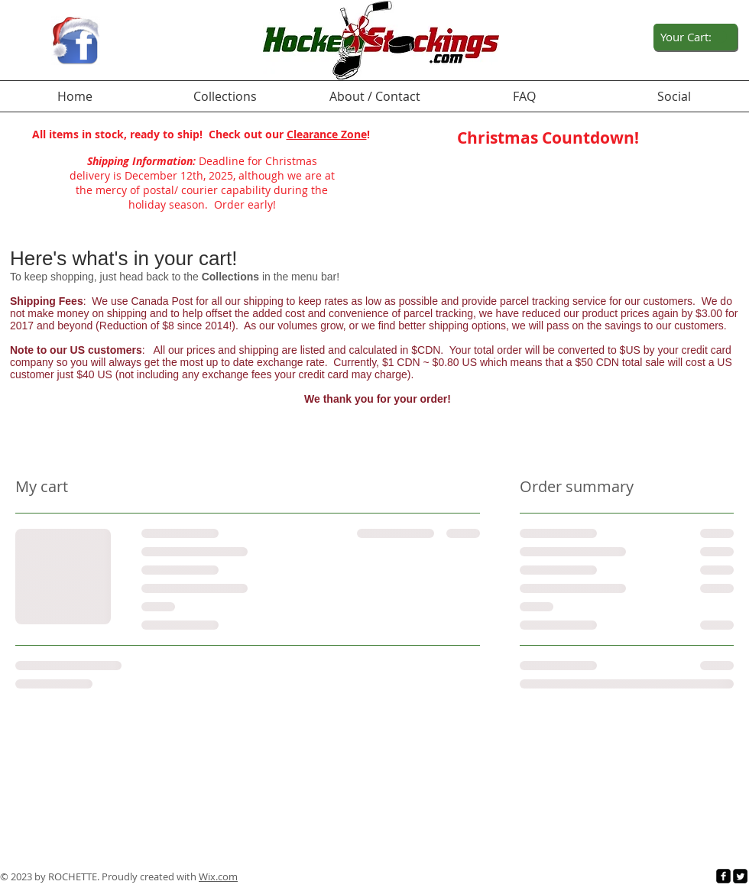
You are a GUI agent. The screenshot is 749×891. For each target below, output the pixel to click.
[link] (693, 37)
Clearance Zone (327, 134)
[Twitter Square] (740, 876)
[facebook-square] (723, 876)
